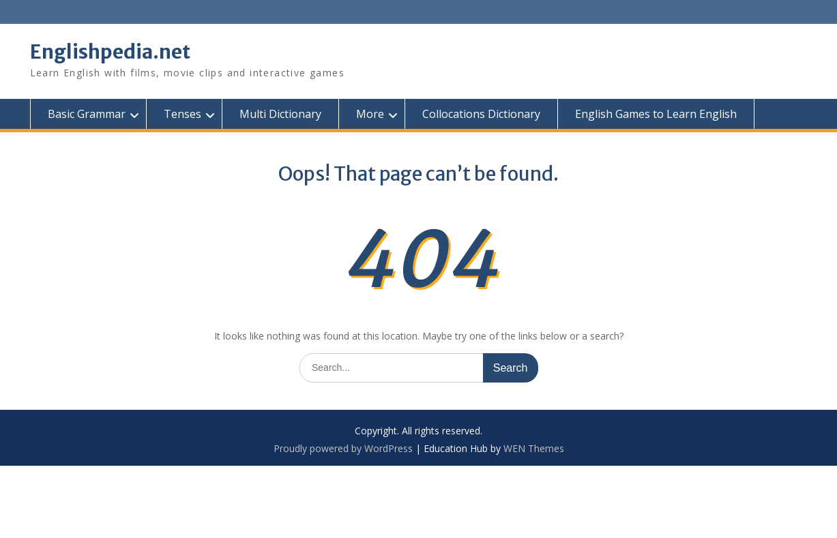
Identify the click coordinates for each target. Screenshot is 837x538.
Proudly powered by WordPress (343, 448)
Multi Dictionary (280, 113)
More (370, 113)
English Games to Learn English (656, 113)
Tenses (182, 113)
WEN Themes (533, 448)
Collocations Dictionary (481, 113)
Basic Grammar (87, 113)
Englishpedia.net (110, 52)
